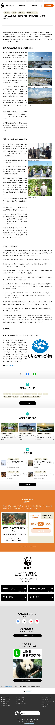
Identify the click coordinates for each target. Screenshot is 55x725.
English (45, 706)
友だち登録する (27, 680)
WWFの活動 (22, 5)
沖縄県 (45, 394)
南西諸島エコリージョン (32, 12)
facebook (27, 374)
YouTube (31, 621)
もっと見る (27, 403)
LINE (34, 374)
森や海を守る (21, 12)
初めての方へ (6, 699)
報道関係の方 (21, 701)
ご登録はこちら (27, 635)
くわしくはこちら (10, 365)
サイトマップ (46, 704)
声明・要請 (46, 699)
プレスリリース (47, 697)
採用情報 (5, 703)
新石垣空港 (15, 396)
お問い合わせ (6, 705)
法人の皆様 (6, 701)
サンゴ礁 (34, 394)
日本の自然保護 (7, 396)
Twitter (20, 374)
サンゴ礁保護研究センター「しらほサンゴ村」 (30, 396)
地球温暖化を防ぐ (15, 590)
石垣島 (40, 394)
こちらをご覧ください (29, 723)
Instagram (37, 621)
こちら (34, 546)
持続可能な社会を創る (42, 590)
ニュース (14, 12)
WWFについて (35, 5)
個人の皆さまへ (22, 699)
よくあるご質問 (22, 703)
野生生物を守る (15, 598)
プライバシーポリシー (48, 702)
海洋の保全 (27, 394)
